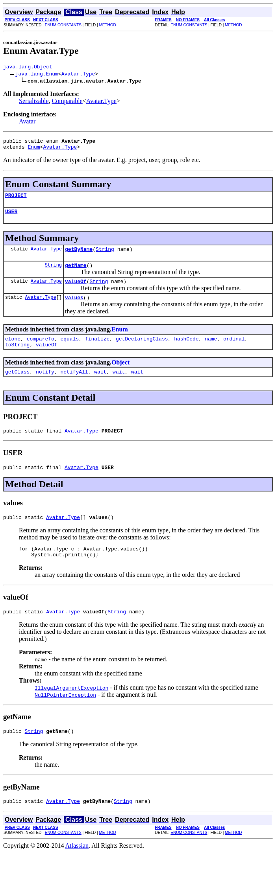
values (74, 307)
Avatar (27, 122)
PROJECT (16, 199)
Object (120, 375)
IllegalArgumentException (71, 708)
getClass (17, 385)
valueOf (76, 290)
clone (12, 350)
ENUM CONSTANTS (63, 25)
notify (45, 385)
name (211, 350)
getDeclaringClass (142, 350)
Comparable (67, 102)
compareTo (40, 350)
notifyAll (74, 385)
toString (17, 357)
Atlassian (77, 869)
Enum (34, 150)
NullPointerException (65, 716)
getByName (79, 255)
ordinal (234, 350)
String (105, 255)
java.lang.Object (27, 67)
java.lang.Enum (36, 74)
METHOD (107, 25)
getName (76, 273)
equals (69, 350)
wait (100, 385)
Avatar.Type (78, 74)
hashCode (186, 350)
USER (11, 217)
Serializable (34, 102)
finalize (97, 350)
